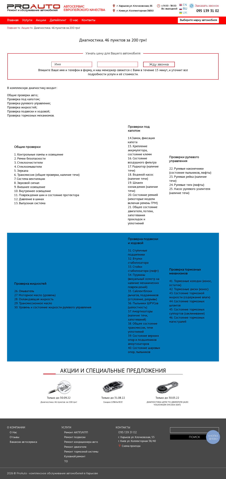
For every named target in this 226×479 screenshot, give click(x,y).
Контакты (88, 20)
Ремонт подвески (74, 437)
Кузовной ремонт (74, 456)
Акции (41, 20)
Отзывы (14, 437)
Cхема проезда (131, 446)
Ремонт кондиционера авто (81, 442)
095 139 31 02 (207, 10)
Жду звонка (159, 64)
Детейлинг (58, 20)
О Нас (13, 432)
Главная (13, 20)
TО (66, 461)
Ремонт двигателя (75, 446)
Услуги (27, 20)
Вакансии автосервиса (23, 442)
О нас (74, 20)
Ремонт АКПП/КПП (76, 432)
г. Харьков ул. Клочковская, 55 (136, 437)
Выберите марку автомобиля (198, 20)
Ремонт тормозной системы (81, 451)
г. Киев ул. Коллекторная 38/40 (137, 441)
